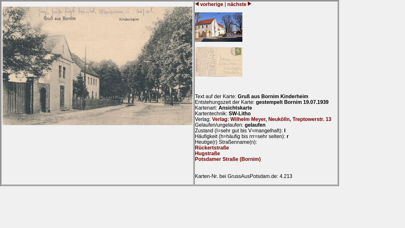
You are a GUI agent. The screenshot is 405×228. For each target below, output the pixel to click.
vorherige (212, 4)
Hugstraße (207, 153)
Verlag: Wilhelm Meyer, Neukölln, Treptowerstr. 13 (271, 119)
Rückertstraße (212, 147)
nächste (237, 4)
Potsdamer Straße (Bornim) (228, 159)
